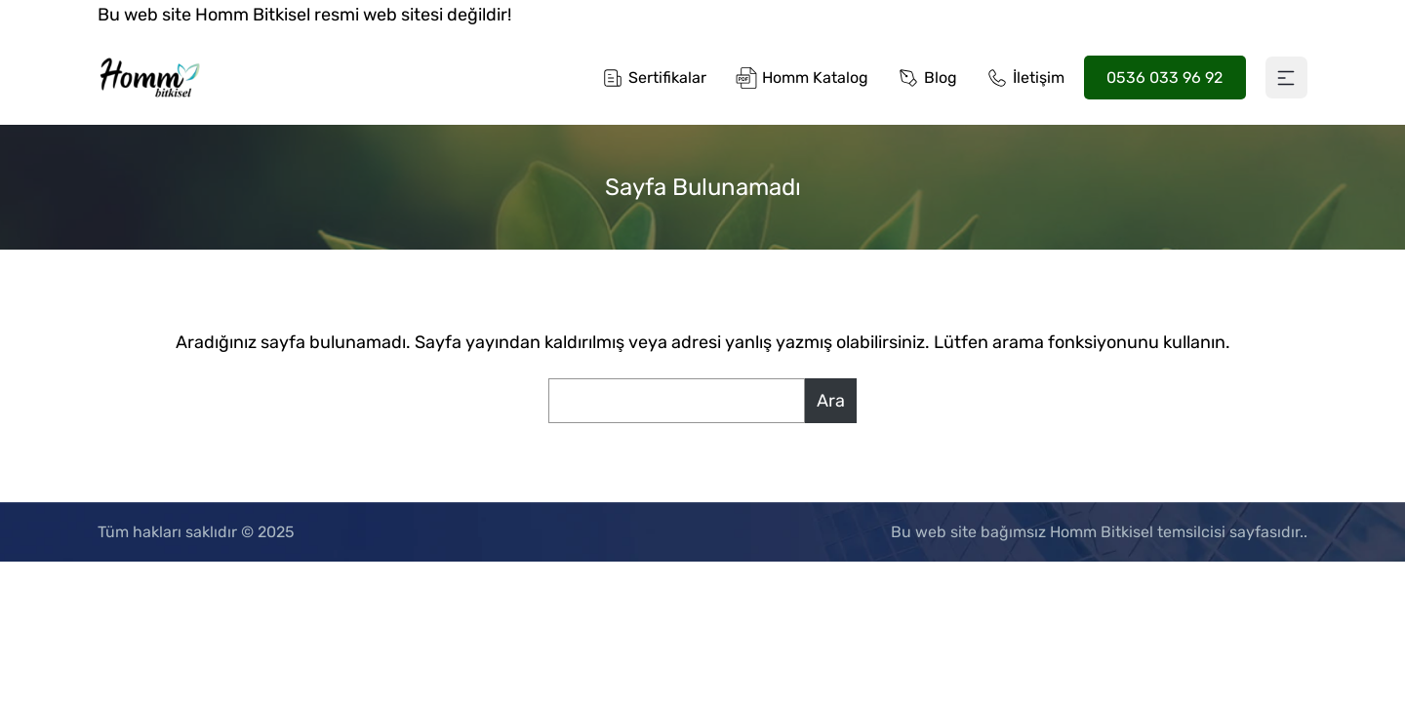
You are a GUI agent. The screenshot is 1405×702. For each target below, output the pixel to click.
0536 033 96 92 (1164, 77)
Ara (831, 400)
